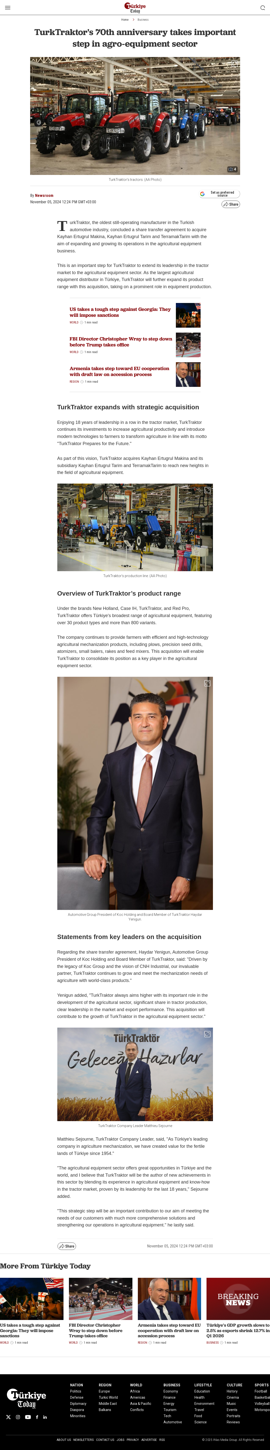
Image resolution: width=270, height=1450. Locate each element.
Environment (204, 1403)
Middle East (108, 1403)
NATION (76, 1385)
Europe (104, 1391)
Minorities (77, 1416)
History (232, 1391)
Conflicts (137, 1410)
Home (124, 19)
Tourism (170, 1410)
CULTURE (234, 1385)
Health (199, 1397)
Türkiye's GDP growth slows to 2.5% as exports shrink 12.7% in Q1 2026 (238, 1330)
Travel (199, 1410)
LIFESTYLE (203, 1385)
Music (231, 1403)
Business (143, 19)
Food (198, 1416)
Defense (76, 1397)
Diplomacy (78, 1403)
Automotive (173, 1422)
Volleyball (262, 1403)
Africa (135, 1391)
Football (261, 1391)
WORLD (136, 1385)
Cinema (233, 1397)
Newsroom (44, 195)
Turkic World (108, 1397)
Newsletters (83, 1440)
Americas (137, 1397)
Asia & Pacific (140, 1403)
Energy (169, 1403)
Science (200, 1422)
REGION (105, 1385)
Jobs (120, 1440)
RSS (162, 1440)
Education (202, 1391)
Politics (75, 1391)
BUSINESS (172, 1385)
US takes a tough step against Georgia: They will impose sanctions (120, 312)
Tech (167, 1416)
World (74, 322)
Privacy (133, 1440)
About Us (64, 1440)
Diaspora (77, 1410)
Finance (170, 1397)
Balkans (105, 1410)
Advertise (149, 1440)
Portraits (233, 1416)
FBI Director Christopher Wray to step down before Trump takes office (121, 342)
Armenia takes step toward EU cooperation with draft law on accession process (119, 371)
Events (232, 1410)
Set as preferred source (217, 193)
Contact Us (105, 1440)
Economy (171, 1391)
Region (74, 381)
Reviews (233, 1422)
